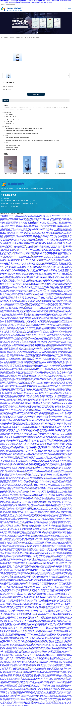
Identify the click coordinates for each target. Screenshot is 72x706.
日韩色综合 (45, 321)
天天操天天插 (58, 519)
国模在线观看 (9, 222)
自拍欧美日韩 (32, 538)
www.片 (22, 539)
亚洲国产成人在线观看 (64, 296)
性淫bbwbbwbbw (44, 249)
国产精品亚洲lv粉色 (32, 242)
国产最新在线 (40, 383)
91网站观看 (33, 320)
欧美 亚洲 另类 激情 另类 (39, 699)
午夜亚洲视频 (3, 351)
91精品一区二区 (39, 429)
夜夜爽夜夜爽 (39, 327)
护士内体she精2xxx (54, 420)
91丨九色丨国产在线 (52, 549)
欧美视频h (16, 341)
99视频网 (36, 650)
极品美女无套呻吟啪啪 (44, 432)
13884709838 (8, 195)
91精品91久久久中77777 (35, 634)
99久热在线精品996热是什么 (62, 475)
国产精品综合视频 (4, 451)
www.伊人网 (27, 320)
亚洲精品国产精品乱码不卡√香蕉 (25, 599)
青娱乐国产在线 (10, 233)
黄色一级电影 (9, 533)
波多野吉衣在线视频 (47, 361)
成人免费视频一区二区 (52, 242)
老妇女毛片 (57, 468)
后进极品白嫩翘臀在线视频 (26, 300)
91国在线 (59, 395)
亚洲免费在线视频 (42, 230)
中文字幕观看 (39, 491)
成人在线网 (11, 522)
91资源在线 (54, 543)
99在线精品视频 (22, 577)
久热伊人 (22, 328)
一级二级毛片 (68, 439)
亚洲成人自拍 (15, 658)
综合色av (22, 654)
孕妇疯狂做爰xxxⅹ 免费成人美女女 (27, 405)
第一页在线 (25, 536)
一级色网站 (60, 253)
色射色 (17, 219)
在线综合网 (50, 584)
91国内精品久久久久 (54, 287)
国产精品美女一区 (29, 358)
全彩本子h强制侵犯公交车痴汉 (7, 226)
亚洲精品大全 (45, 580)
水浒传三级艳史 (50, 290)
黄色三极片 (61, 306)
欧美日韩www (63, 287)
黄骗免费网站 (49, 611)
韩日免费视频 (63, 392)
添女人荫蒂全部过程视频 (16, 702)
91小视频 (69, 467)
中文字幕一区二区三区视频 (7, 269)
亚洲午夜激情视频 (42, 589)
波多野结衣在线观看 (6, 589)
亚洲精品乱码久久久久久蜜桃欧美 (39, 272)
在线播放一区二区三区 (30, 281)
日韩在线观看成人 (28, 531)
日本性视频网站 (9, 290)
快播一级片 (14, 239)
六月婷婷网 (48, 501)
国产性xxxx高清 (61, 688)
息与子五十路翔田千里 (42, 698)
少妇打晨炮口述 (37, 396)
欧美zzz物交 (18, 695)
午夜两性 (6, 473)
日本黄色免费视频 (56, 620)
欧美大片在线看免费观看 (19, 562)
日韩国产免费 (7, 556)
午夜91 (31, 233)
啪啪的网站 (32, 454)
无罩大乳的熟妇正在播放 (60, 313)
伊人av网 (57, 252)
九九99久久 (8, 692)
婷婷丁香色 (11, 491)
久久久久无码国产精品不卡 (20, 323)
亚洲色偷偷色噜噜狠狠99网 (27, 515)
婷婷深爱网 (17, 382)
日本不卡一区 (3, 307)
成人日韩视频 (37, 356)
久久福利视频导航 (43, 402)
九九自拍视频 (15, 246)
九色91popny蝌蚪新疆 (53, 344)
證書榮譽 (33, 188)
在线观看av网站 (29, 521)
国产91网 (43, 467)
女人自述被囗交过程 (46, 525)
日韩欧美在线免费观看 (20, 521)
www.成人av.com (62, 542)
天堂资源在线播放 (49, 628)
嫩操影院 (46, 688)
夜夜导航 (23, 439)
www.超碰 (28, 219)
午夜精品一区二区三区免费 (28, 550)
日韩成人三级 (28, 447)
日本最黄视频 (21, 543)
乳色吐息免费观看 (6, 484)
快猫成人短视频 (18, 491)
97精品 (3, 485)
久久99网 (24, 266)
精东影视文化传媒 (61, 655)
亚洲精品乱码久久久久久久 (33, 325)
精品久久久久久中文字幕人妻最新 (25, 545)
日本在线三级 (35, 508)
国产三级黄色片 (40, 542)
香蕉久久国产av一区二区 (16, 484)
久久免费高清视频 (67, 232)
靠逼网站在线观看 (22, 270)
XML (16, 206)
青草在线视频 (45, 498)
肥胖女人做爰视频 (51, 439)
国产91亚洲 (9, 352)
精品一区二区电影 (59, 407)
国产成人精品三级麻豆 (9, 341)
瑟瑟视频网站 (22, 618)
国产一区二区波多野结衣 (60, 419)
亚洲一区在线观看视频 (37, 371)
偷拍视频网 (14, 395)
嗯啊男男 (65, 238)
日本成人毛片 (25, 491)
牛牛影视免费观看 (8, 650)
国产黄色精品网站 (26, 691)
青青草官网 (25, 427)
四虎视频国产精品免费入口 (11, 461)
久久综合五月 (49, 597)
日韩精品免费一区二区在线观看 (33, 306)
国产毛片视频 (30, 582)
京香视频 (34, 446)
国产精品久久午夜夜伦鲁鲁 (33, 597)
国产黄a (23, 446)
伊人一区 (9, 259)
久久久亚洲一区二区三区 (26, 371)
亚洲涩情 (51, 338)
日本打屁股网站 (5, 393)
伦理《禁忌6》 (5, 597)
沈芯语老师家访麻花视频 (45, 340)
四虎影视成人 (59, 300)
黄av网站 (8, 440)
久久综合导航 (23, 685)
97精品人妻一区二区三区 (33, 502)
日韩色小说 (42, 419)
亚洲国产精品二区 (31, 685)
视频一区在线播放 (45, 390)
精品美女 (3, 694)
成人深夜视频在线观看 (34, 252)
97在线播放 (37, 441)
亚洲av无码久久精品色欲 (54, 341)
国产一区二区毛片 (59, 409)
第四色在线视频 (66, 565)
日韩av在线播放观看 (35, 579)
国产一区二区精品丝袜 (7, 392)
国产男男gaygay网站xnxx (28, 396)
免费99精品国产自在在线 (26, 256)
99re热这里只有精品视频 (35, 330)
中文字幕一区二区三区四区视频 (11, 253)
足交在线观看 (64, 320)
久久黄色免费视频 (4, 536)
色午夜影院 (25, 393)
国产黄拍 (23, 630)
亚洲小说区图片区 (13, 474)
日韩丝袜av (19, 420)
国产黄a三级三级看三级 (11, 330)
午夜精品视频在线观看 (38, 256)
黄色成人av (30, 273)
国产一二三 (35, 381)
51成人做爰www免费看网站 (29, 498)
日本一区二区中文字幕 (63, 344)
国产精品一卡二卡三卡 (26, 272)
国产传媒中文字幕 (39, 232)
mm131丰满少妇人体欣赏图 (19, 280)
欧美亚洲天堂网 (31, 416)
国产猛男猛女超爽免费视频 (57, 457)
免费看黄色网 (16, 528)
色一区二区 (68, 497)
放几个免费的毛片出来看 (26, 671)
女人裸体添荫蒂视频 (27, 468)
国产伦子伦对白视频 (44, 221)
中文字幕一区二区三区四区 (48, 223)
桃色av (42, 461)
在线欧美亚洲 (48, 682)
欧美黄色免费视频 (45, 541)
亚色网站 (36, 358)
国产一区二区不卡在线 (31, 253)
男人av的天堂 (48, 423)
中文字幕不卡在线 (24, 259)
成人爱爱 (69, 249)
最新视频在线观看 (9, 415)
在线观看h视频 (66, 375)
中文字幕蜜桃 (20, 267)
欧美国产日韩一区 (38, 437)
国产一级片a (56, 450)
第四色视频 (6, 332)
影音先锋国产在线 (21, 556)
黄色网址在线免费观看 (20, 553)
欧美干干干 (56, 604)
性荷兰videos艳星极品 (59, 538)
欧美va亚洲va (68, 580)
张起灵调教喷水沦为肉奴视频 (56, 232)
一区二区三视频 (61, 481)
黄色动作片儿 (48, 222)
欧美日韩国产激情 (28, 386)
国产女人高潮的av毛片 (43, 385)
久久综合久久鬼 (38, 351)
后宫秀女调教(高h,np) (67, 239)
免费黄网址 (60, 522)
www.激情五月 (6, 264)
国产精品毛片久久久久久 (15, 699)
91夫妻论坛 (15, 592)
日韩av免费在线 (29, 439)
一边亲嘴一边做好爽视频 (47, 563)
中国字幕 (34, 342)
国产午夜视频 (39, 606)
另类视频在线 (53, 609)
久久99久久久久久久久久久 (25, 260)
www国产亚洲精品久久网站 (52, 443)
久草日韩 (19, 296)
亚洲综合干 (18, 426)
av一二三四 (20, 427)
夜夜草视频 (30, 558)
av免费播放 (38, 535)
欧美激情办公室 (14, 594)
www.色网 (2, 257)
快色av (20, 617)
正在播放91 (23, 400)
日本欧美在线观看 (19, 243)
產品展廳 (18, 37)
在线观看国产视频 (19, 381)
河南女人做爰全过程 (62, 249)
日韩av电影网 (14, 559)
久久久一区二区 (55, 256)
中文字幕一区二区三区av (21, 635)
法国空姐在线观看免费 (65, 349)
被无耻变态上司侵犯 (64, 604)
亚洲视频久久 (13, 494)
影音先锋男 (4, 373)
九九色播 (63, 453)
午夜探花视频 (69, 250)
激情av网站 (56, 296)
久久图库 (7, 375)
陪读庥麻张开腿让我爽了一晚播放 (63, 514)
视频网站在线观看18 (31, 533)
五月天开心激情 (47, 240)
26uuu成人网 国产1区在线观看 (12, 485)
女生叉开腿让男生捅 (61, 277)
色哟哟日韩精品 (9, 272)
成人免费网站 (28, 624)
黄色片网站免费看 (24, 262)
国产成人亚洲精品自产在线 (20, 247)
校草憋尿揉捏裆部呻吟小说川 (26, 294)
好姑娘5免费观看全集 (22, 236)
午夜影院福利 (38, 668)
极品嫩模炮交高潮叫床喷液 (28, 345)
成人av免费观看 (20, 355)
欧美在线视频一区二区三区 (22, 225)
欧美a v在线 (15, 651)
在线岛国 (22, 344)
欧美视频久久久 (46, 495)
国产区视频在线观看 (33, 427)
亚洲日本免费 (62, 303)
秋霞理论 (6, 338)
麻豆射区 (5, 379)
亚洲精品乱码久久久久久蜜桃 (40, 470)
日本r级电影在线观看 (61, 389)
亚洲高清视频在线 (19, 389)
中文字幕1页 (66, 300)
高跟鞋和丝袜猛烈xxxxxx (37, 505)
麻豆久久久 (26, 480)
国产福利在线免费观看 (31, 553)
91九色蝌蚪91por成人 (65, 256)
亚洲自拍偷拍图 (30, 507)
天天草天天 (47, 552)
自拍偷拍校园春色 (19, 409)
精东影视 (31, 628)
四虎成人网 (10, 274)
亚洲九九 (56, 263)
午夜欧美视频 (56, 325)
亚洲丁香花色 (12, 672)
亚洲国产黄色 (34, 509)
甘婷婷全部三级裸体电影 (56, 372)
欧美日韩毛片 (29, 395)
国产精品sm (14, 321)
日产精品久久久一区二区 (38, 552)
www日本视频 (55, 340)
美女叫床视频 (12, 409)
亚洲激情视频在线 (16, 641)
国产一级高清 (28, 331)
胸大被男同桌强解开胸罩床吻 (48, 355)
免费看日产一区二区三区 (32, 392)
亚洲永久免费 (23, 548)
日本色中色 (44, 396)
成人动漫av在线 (57, 545)
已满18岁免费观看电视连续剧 (30, 388)
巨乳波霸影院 (41, 269)
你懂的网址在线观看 (48, 450)
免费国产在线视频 (8, 550)
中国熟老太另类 (47, 359)
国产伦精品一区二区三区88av (46, 325)
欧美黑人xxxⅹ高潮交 (61, 247)
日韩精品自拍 (69, 597)
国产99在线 (21, 257)
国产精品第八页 (16, 685)
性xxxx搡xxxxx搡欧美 (58, 471)
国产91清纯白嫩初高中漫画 (30, 332)
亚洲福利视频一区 (10, 703)
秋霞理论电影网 (19, 229)
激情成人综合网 (62, 298)
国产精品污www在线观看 (16, 417)
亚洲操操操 (19, 359)
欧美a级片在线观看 (23, 274)
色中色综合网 (47, 613)
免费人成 (16, 291)
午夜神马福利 (37, 524)
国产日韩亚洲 (27, 264)
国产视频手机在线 (61, 699)
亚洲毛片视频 (66, 243)
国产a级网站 (50, 324)
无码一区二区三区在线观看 (27, 699)
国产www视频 (24, 222)
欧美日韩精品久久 (43, 696)
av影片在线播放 (32, 239)
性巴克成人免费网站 (40, 630)
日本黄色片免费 (48, 434)
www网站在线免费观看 (16, 560)
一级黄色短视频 (53, 291)
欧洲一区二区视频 (46, 247)
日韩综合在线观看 (32, 238)
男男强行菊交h (43, 378)
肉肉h (32, 324)
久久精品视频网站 (41, 323)
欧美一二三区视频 (53, 456)
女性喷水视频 (3, 279)
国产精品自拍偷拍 (56, 403)
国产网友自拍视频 (21, 494)
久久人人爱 (67, 280)
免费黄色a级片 (63, 529)
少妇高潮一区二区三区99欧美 (65, 228)
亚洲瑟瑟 (37, 340)
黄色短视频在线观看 (42, 314)
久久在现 (37, 297)
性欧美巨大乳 (47, 386)
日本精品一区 (3, 521)
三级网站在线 (51, 393)
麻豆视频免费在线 (15, 259)
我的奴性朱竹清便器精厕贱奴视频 (15, 273)
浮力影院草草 (35, 483)
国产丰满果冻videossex (13, 403)
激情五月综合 (60, 327)
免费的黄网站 (62, 577)
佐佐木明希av (29, 592)
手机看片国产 (12, 375)
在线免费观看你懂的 (27, 352)
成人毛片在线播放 (18, 298)
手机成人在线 (10, 592)
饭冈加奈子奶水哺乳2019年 (18, 601)
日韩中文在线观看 (67, 245)
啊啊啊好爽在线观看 (33, 432)
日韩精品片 (21, 458)
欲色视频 (47, 609)
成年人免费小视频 (46, 280)
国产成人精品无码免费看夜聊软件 (16, 495)
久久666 (45, 344)
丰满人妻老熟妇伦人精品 (13, 631)
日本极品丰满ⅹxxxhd (63, 340)
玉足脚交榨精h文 (63, 399)
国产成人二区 (48, 392)
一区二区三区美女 (26, 675)
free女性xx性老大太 (57, 532)
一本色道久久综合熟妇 (22, 399)
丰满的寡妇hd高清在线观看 (39, 287)
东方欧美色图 (52, 512)
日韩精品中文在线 (22, 500)
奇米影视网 (45, 371)
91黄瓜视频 (2, 440)
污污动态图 (2, 430)
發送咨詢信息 (36, 94)
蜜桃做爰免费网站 (66, 358)
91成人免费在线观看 (37, 594)
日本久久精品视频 (6, 471)
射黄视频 (40, 247)
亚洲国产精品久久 (49, 293)
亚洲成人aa (44, 245)
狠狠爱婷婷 (12, 314)
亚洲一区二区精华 (54, 390)
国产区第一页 (46, 342)
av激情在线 (19, 461)
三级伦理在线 (49, 509)
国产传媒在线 (48, 566)
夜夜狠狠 (27, 638)
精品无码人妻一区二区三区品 (52, 399)
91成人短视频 (43, 252)
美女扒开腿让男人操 (65, 290)
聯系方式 (41, 188)
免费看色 (10, 674)
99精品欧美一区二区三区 (16, 443)
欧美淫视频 (22, 441)
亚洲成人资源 (6, 413)
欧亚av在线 (22, 634)
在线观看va (23, 582)
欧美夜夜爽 (39, 219)
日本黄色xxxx (25, 560)
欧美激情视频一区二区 (60, 218)
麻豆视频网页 (26, 524)
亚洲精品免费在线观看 (64, 362)
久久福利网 (41, 297)
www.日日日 (16, 274)
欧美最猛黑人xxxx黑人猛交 (53, 273)
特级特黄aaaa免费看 (47, 281)
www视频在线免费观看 (56, 368)
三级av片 (63, 405)
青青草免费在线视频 (9, 498)
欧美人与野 (15, 570)
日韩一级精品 (51, 218)
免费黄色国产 (27, 243)
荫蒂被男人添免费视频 (47, 631)
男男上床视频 (39, 270)
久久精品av (43, 318)
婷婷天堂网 (34, 280)
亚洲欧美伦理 (31, 262)
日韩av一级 (42, 474)
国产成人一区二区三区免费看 (7, 323)
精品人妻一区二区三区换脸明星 (13, 477)
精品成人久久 (27, 627)
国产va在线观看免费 (42, 290)
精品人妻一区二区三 (60, 304)
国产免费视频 (18, 266)
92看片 (25, 596)
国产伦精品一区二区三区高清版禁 (20, 297)
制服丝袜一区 (13, 471)
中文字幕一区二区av (30, 618)
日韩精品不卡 (29, 390)
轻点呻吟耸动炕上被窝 (16, 348)
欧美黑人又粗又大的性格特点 (22, 657)
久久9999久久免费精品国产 (56, 410)
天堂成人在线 (20, 623)
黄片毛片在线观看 (17, 365)
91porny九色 (40, 616)
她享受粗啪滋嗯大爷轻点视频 (30, 314)
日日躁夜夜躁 (63, 235)
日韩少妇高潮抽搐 (51, 301)
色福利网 (42, 315)
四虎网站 (34, 341)
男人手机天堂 (22, 379)
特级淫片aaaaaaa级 (41, 311)
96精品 (10, 512)
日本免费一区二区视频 (59, 628)
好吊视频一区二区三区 (12, 293)
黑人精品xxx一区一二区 (16, 317)
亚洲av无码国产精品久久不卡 (10, 347)
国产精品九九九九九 (19, 315)
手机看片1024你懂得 (11, 481)
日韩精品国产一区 (56, 222)
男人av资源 (65, 338)
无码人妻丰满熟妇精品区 (10, 385)
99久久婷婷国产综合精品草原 (39, 545)
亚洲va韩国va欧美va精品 (11, 399)
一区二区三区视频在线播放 (45, 440)
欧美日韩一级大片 (14, 242)
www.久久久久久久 (65, 563)
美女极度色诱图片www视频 (13, 328)
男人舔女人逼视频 (8, 613)
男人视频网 (11, 364)
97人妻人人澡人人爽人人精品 (11, 283)
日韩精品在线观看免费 (9, 517)
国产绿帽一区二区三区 (54, 524)
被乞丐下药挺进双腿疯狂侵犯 (47, 535)
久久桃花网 (10, 280)
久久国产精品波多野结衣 (49, 260)
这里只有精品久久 (43, 603)
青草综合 (14, 623)
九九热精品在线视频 (34, 315)
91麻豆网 (19, 675)
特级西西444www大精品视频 (20, 240)
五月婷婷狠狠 (32, 246)
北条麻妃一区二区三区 (43, 358)
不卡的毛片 (14, 500)
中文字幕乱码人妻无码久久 (41, 559)
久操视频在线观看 (16, 222)
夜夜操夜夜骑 (24, 426)
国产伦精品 (46, 232)
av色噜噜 (39, 280)
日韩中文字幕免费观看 (8, 546)
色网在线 (31, 667)
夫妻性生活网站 (34, 269)
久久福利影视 (6, 247)
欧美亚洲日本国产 (47, 348)
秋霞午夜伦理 (48, 375)
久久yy (4, 552)
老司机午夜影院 (8, 257)
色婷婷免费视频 (9, 467)
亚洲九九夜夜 (49, 678)
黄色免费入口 (46, 539)
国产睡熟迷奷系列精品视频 (62, 272)
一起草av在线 (10, 422)
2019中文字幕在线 (28, 308)
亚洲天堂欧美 (56, 611)
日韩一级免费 (57, 610)
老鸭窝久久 (22, 335)
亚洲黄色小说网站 (8, 685)
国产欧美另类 (28, 626)
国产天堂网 (57, 267)
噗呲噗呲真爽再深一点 (23, 246)
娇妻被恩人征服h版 (52, 236)
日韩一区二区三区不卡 (51, 517)
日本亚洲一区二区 (53, 249)
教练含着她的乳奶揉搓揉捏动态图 (21, 290)
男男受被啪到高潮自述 (13, 406)
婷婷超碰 (38, 587)
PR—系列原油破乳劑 (60, 173)
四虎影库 (12, 638)
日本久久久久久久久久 (51, 480)
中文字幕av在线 (17, 446)
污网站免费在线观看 (61, 447)
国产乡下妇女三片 (41, 678)
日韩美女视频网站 (31, 596)
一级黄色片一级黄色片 (11, 356)
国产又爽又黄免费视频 (33, 222)
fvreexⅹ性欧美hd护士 (48, 604)
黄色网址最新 (20, 223)
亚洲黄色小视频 (3, 514)
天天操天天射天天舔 (63, 323)
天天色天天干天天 (51, 252)
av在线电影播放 (31, 376)
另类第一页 (48, 304)
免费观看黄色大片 (59, 262)
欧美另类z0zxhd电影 (60, 250)
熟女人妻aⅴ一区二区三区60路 (50, 429)
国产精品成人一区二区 (30, 633)
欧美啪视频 (13, 267)
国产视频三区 (25, 359)
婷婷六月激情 (29, 552)
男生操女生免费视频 (57, 274)
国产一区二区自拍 (49, 337)
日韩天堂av (28, 400)
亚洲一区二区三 (34, 307)
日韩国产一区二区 (59, 347)
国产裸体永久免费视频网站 (40, 298)
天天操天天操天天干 (26, 342)
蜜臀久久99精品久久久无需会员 (57, 485)
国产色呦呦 (67, 345)
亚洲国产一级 (59, 245)
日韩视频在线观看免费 (5, 229)
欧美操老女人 (23, 325)
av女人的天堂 (69, 535)
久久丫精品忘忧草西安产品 (50, 239)
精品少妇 (42, 528)
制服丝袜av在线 (23, 303)
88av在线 (53, 300)
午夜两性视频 (50, 296)
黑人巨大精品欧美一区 (52, 366)
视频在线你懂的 (49, 463)
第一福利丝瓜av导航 (47, 364)
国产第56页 (34, 260)
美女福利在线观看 (23, 242)
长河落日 (4, 446)
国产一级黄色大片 (17, 415)
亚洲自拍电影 (25, 569)
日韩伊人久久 (46, 451)
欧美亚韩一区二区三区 (35, 665)
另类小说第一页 (8, 492)
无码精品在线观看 (68, 492)
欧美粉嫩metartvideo (54, 332)
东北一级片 (51, 538)
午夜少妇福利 (38, 526)
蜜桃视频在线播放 (63, 458)
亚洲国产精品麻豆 (43, 572)
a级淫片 (53, 335)
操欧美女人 (28, 293)
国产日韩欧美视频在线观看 (8, 315)
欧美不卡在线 (22, 219)
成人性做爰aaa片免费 (26, 310)
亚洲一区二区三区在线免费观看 (31, 601)
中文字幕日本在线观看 (23, 239)
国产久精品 (53, 280)
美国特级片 (61, 240)
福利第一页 (60, 236)
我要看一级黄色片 (64, 626)
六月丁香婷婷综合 (54, 228)
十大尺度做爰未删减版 (12, 541)
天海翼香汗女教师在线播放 (54, 398)
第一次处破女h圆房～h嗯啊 (56, 552)
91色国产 (26, 478)
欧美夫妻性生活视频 (22, 565)
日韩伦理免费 (10, 351)
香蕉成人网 (26, 573)
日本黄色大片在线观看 (60, 297)
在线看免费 (32, 340)
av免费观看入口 (21, 293)
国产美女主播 (11, 291)
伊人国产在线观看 (9, 679)
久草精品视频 (67, 451)
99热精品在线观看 (22, 514)
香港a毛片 (25, 617)
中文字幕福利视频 (4, 381)
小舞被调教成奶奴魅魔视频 (49, 262)
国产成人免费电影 (10, 337)
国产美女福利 (53, 433)
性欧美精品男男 (63, 576)
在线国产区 (44, 584)
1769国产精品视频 (41, 337)
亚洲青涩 (56, 337)
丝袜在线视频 (20, 330)
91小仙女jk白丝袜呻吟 (38, 607)
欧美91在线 (22, 277)
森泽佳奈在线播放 (12, 361)
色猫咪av (66, 347)
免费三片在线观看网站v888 (66, 321)
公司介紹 (11, 188)
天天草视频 (33, 228)
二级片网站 (42, 264)
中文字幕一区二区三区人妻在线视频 (62, 689)
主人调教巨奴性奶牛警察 (30, 328)
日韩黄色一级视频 (57, 631)
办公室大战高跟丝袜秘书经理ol (50, 327)
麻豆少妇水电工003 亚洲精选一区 (48, 373)
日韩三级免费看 (58, 308)
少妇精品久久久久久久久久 (61, 223)
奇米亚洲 (59, 378)
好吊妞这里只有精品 (42, 436)
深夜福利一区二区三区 (59, 314)
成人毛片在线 (23, 375)
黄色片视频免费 (43, 235)
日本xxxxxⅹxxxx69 (15, 262)
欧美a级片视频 (31, 429)
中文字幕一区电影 (37, 373)
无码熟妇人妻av (34, 648)
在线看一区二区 (54, 546)
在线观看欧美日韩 (67, 260)
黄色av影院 (27, 464)
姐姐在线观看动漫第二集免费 (47, 519)
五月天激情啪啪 (50, 243)
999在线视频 (14, 519)
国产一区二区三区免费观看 (12, 432)
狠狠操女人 (9, 641)
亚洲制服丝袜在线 (39, 450)
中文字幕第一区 (47, 315)
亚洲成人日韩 (30, 473)
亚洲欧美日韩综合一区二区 (59, 665)
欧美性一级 (51, 257)
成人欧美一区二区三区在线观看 (13, 303)
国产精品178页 (21, 354)
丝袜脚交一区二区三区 (60, 535)
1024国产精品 (42, 222)
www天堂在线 (8, 454)
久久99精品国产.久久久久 (31, 335)
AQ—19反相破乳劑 (34, 37)
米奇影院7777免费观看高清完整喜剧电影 (56, 478)
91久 (56, 502)
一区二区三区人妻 (32, 274)
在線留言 (48, 188)
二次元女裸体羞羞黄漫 (53, 483)
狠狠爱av (36, 494)
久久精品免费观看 (15, 344)
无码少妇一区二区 (51, 502)
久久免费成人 (22, 701)
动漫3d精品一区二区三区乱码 (36, 623)
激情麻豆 (44, 570)
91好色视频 (20, 318)
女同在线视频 (62, 450)
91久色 (20, 218)
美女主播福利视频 (36, 390)
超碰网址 (7, 512)
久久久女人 (30, 437)
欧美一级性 (66, 335)
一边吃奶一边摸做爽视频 (14, 300)
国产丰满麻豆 (45, 341)
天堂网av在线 (20, 307)
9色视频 (11, 413)
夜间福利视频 (9, 593)
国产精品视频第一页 (15, 277)
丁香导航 (22, 382)
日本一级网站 (32, 491)
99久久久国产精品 (50, 419)
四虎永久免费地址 (31, 566)
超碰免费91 (62, 332)
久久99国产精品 (64, 610)
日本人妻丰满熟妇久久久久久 (17, 436)
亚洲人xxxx (40, 604)
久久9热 (35, 290)
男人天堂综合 (11, 655)
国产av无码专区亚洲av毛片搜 (32, 696)
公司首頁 (3, 188)
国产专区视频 (55, 597)
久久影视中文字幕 (30, 349)
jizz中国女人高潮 (19, 314)
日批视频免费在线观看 (30, 606)
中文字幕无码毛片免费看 (48, 427)
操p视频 (4, 371)
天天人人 (40, 570)
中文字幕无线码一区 (5, 366)
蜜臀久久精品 (66, 253)
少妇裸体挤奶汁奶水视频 (16, 368)
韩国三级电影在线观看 (25, 644)
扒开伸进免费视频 (6, 575)
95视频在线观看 (34, 627)
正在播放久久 (65, 373)
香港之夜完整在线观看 (38, 344)
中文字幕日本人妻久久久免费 (60, 230)
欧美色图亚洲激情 (64, 310)
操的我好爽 (21, 594)
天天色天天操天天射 (43, 536)
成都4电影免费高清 (60, 593)
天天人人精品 (7, 532)
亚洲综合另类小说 (45, 634)
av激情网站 (13, 228)
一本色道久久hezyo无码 (28, 417)
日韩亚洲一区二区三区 (19, 447)
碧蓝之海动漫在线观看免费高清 (24, 460)
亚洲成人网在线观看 (23, 406)
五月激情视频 (65, 395)
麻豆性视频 (50, 696)
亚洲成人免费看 (46, 291)
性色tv (33, 532)
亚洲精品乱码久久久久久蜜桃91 (41, 417)
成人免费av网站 (32, 225)
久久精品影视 (26, 340)
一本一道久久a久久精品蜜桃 (11, 270)
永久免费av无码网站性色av (57, 423)
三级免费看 (17, 325)
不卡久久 (15, 504)
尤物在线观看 (48, 368)
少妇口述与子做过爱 (66, 519)
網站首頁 (12, 37)
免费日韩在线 (13, 245)
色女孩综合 (27, 313)
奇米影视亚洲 (49, 474)
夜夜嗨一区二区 (64, 536)
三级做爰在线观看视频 (27, 672)
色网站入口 (48, 555)
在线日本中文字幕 (19, 255)
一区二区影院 (23, 473)
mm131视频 (35, 555)
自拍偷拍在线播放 (35, 313)
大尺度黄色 (12, 243)
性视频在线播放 (12, 338)
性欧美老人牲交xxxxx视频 (39, 463)
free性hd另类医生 (38, 507)
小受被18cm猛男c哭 (6, 344)
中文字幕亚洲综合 (4, 634)
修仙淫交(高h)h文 (58, 293)
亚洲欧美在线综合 (43, 424)
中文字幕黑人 (43, 675)
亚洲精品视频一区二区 (53, 306)
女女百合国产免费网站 (50, 467)
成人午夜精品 (21, 403)
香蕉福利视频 (69, 450)
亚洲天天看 (66, 473)
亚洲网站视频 (17, 584)
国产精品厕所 (17, 230)
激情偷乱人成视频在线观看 (37, 338)
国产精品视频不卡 (23, 453)
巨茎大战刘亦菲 (8, 457)
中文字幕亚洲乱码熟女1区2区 (37, 296)
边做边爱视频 (14, 478)
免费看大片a (51, 417)
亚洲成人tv (53, 624)
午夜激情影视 (13, 281)
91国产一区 (34, 624)
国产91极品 (51, 308)
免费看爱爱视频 (15, 383)
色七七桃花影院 (16, 294)
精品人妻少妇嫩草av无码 (51, 617)
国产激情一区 (22, 485)
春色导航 (53, 386)
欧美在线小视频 (65, 281)
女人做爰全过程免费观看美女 (18, 645)
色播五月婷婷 (12, 468)
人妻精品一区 (7, 386)
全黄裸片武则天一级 (7, 569)
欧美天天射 (6, 362)
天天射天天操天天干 (52, 253)
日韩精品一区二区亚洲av (48, 437)
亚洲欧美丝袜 (3, 543)
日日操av (5, 541)
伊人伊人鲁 (26, 315)
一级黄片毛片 (19, 228)
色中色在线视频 (3, 218)
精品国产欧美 (46, 389)
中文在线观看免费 (46, 560)
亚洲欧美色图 (15, 454)
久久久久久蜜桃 (13, 289)
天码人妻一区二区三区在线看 (16, 366)
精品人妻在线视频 (64, 474)
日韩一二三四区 (19, 468)
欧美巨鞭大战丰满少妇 (59, 393)
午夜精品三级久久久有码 (8, 325)
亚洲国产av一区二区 (49, 255)
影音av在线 (54, 466)
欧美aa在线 (58, 446)
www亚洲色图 (27, 307)
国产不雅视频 (43, 502)
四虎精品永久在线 (48, 599)
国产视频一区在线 (9, 250)
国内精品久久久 (17, 522)
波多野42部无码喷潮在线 (13, 379)
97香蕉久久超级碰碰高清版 (59, 497)
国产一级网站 (42, 480)
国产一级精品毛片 (30, 249)
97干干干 (28, 634)
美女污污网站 (50, 692)
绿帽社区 (61, 354)
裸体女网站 (34, 695)
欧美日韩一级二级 (4, 320)
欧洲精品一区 (28, 451)
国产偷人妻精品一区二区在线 (61, 417)
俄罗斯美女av (51, 235)
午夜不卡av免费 (33, 570)
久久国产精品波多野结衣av (60, 647)
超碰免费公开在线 (51, 238)
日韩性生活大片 (36, 300)
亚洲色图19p (66, 236)
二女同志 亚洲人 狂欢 (50, 297)
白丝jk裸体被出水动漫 (61, 279)
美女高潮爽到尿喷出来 (55, 310)
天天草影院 (34, 460)
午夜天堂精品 (52, 446)
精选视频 (35, 383)
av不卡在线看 (56, 342)
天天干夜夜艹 (49, 264)
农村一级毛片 (56, 286)
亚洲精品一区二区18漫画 (36, 283)
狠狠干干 (59, 221)
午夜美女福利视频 (48, 543)
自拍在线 (37, 618)
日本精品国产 (11, 238)
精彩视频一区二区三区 (57, 315)
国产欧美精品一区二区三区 (15, 342)
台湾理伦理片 (63, 342)
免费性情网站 (5, 286)
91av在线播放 (31, 297)
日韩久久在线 (39, 225)
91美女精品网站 (52, 221)
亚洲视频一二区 (45, 351)
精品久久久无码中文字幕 (14, 473)
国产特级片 (59, 373)
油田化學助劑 (24, 37)
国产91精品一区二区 (14, 555)
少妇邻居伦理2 (27, 579)
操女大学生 (38, 355)
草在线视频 (42, 577)
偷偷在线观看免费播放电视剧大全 (7, 429)
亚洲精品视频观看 (11, 378)
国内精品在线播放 (59, 318)
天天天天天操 (44, 267)
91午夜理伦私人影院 (26, 466)
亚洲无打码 (25, 304)
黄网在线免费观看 (35, 284)
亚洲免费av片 (48, 323)
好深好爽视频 (40, 372)
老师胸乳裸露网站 (36, 567)
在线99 (23, 606)
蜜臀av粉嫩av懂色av (35, 675)
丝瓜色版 (41, 427)
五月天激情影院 (41, 484)
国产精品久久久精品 (51, 378)
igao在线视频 (48, 289)
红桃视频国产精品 (37, 631)
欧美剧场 (25, 437)
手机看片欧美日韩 (28, 366)
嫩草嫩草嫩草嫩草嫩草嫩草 (22, 647)
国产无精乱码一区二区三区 (63, 480)
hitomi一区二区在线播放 (38, 386)
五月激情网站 (7, 524)
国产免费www (11, 219)
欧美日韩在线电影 (67, 379)
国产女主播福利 (60, 511)
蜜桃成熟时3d (30, 584)
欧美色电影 (57, 235)
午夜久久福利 (47, 382)
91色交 (30, 287)
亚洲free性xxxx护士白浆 (47, 532)
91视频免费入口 (32, 458)
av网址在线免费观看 (62, 283)
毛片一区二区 (15, 405)
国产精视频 (30, 236)
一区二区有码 (17, 250)
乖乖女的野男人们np (35, 243)
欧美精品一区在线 (47, 219)
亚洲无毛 (16, 437)
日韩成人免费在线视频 (50, 269)
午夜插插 (68, 432)
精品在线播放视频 (42, 488)
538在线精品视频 (42, 703)
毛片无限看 (53, 508)
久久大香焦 (36, 221)
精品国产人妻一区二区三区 (10, 497)
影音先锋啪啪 (40, 274)
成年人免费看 (6, 355)
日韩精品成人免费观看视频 (24, 648)
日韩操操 (42, 550)
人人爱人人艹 (3, 233)
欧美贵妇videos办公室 (28, 461)
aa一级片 (58, 269)
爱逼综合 (25, 416)
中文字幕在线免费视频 (55, 365)
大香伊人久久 (34, 413)
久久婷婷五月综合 (11, 470)
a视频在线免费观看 (21, 395)
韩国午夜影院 (8, 427)
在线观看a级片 (10, 279)
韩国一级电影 (6, 699)
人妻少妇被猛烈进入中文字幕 (64, 525)
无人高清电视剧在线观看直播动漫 (61, 259)
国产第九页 (34, 640)
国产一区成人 (10, 365)
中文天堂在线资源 (65, 487)
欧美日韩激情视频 (62, 263)
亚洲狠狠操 (48, 352)
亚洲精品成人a (25, 538)
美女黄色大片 (38, 250)
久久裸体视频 (50, 314)
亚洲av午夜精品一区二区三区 (17, 311)
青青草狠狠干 (55, 264)
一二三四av (29, 415)
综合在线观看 (3, 259)
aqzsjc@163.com (34, 200)
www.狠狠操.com (41, 501)
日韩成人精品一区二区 (44, 565)
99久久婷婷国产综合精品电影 (24, 289)
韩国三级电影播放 (63, 648)
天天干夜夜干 (25, 471)
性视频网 (54, 219)
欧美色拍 (33, 400)
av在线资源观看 (53, 522)
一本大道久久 (60, 356)
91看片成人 (14, 427)
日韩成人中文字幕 (28, 318)
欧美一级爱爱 (28, 355)
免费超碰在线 (58, 449)
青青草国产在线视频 (56, 320)
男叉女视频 (24, 218)
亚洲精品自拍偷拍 (33, 385)
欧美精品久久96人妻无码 (20, 652)
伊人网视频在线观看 (13, 590)
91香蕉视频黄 (12, 334)
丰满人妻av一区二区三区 (41, 400)
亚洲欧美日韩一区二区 (55, 349)
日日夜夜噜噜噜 (10, 221)
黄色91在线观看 (12, 286)
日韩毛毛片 (63, 222)
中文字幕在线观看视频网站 (8, 306)
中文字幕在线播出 (31, 514)
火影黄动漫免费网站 (39, 349)
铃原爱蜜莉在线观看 (53, 674)
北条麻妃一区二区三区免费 (22, 334)
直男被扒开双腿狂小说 (41, 458)
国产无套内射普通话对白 (28, 226)
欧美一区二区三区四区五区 (36, 291)
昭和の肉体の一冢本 (22, 559)
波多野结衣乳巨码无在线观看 (7, 463)
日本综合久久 (39, 281)
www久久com (68, 306)
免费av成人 (64, 437)
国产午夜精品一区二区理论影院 (20, 422)
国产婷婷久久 (41, 672)
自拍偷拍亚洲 (56, 362)
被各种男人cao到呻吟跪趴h (59, 470)
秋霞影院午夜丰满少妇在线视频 (40, 529)
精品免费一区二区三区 (47, 330)
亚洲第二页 (24, 376)
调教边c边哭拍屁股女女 (44, 415)
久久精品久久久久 (8, 658)
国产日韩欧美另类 (50, 569)
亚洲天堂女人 (53, 415)
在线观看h (33, 355)
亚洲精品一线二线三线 (24, 291)
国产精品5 (66, 511)
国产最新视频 (17, 400)
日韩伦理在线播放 (21, 245)
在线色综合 (36, 303)
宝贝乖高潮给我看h (18, 525)
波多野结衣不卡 (19, 332)
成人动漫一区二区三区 (23, 263)
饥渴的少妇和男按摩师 (37, 389)
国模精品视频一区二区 (15, 440)
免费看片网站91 (5, 507)
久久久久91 (11, 284)
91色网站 (40, 223)
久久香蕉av (24, 327)
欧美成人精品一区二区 (39, 613)
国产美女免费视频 (33, 583)
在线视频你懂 (7, 242)
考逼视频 (44, 594)
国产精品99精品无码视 (57, 616)
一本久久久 (56, 692)
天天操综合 (39, 664)
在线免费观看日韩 (24, 546)
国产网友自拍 (27, 233)
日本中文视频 (15, 650)
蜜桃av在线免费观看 (26, 317)
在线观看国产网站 (67, 352)
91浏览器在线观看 (56, 364)
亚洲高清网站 (5, 590)
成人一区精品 (36, 235)
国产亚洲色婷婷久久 (6, 509)
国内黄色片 (59, 517)
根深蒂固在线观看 (35, 424)
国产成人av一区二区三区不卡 (45, 362)
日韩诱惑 (8, 245)
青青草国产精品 (12, 597)
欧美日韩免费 (50, 545)
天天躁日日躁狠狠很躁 (5, 277)
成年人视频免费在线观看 (46, 403)
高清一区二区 (12, 667)
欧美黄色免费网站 (15, 654)
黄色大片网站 (40, 504)
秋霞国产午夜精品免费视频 (11, 637)
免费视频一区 (4, 579)
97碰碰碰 (47, 287)
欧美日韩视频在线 (28, 529)
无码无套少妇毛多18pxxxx (55, 550)
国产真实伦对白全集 (45, 441)
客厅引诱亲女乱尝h (14, 308)
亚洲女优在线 (59, 219)
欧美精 (49, 559)
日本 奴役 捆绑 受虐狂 (42, 366)
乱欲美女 (2, 637)
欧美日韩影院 (51, 385)
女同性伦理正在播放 (17, 660)
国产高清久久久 (10, 566)
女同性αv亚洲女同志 (65, 388)
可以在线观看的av (4, 468)
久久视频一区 (50, 614)
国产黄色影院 (45, 236)
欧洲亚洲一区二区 (50, 388)
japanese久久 (25, 702)
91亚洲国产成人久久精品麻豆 (48, 449)
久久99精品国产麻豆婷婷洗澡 (34, 563)
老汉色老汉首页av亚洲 (14, 335)
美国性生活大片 (53, 229)
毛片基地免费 (51, 407)
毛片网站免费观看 (43, 494)
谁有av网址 (7, 225)
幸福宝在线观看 (66, 229)
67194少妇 (2, 609)
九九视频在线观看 (26, 368)
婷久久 (6, 406)
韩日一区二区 (42, 601)
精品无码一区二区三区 (48, 259)
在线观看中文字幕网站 (21, 402)
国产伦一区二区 (38, 262)
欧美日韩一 (48, 320)
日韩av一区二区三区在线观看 (9, 686)
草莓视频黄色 (6, 412)
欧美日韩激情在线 (28, 381)
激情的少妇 (25, 385)
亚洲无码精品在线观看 (19, 600)
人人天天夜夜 (37, 277)
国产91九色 (64, 449)
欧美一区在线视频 (53, 507)
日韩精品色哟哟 (53, 317)
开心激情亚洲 (10, 526)
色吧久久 (9, 371)
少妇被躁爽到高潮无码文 (22, 497)
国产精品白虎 (42, 303)
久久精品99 (13, 296)
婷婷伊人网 (59, 239)
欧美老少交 (29, 383)
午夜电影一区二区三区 (60, 406)
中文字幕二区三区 (40, 556)
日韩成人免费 (35, 255)
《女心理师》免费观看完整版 (40, 439)
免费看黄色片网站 (51, 272)
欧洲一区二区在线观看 (53, 402)
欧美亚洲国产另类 (20, 620)
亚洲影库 (17, 580)
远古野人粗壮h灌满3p (62, 491)
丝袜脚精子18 (52, 279)
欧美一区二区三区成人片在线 (52, 645)
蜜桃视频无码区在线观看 (42, 347)
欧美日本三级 (45, 638)
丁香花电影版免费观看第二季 (21, 238)
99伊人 (28, 419)
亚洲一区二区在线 (32, 347)
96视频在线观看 (26, 284)
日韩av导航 (20, 478)
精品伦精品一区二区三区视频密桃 (9, 318)
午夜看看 (21, 308)
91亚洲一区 (16, 618)
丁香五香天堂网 (28, 373)
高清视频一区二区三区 (19, 413)
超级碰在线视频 (55, 570)
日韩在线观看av (65, 572)
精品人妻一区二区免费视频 (47, 665)
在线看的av (31, 259)
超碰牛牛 (66, 351)
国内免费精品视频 (37, 273)
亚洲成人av (66, 621)
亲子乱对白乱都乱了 (31, 270)
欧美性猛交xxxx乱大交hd (24, 369)
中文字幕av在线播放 (5, 494)
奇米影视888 (30, 279)
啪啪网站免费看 (28, 481)
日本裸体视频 (31, 351)
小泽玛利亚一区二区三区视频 (58, 359)
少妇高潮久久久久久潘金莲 (6, 423)
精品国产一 (67, 558)
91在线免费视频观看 (54, 432)
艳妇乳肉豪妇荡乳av (19, 517)
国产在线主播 (21, 320)
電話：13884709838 (6, 200)
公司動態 (18, 188)
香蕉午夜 (46, 338)
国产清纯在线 (43, 243)
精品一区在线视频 (29, 344)
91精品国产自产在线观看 (14, 372)
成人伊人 (31, 684)
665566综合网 (37, 558)
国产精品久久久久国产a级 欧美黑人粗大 (29, 477)
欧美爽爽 (58, 541)
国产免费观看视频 (50, 430)
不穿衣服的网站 (21, 692)
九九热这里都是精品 (13, 263)
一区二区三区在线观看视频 (66, 461)
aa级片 (44, 242)
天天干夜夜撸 (45, 279)
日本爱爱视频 (12, 332)
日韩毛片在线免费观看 (59, 311)
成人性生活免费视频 (63, 264)
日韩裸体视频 (38, 655)
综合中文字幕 (63, 668)
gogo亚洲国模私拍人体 (57, 330)
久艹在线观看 (45, 583)
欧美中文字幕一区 (44, 233)
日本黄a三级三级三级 (8, 249)
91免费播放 (42, 618)
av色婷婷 (40, 413)
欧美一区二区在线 (65, 579)
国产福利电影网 (11, 502)
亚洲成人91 (7, 308)
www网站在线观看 (38, 259)
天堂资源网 (20, 430)
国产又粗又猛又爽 (60, 335)
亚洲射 (67, 679)
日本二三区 (60, 502)
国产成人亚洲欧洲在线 (10, 398)
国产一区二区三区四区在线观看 (63, 607)
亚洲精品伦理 (14, 223)
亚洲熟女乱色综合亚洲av (56, 644)
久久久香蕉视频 (22, 383)
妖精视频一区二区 (4, 252)
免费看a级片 (39, 498)
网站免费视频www (17, 345)
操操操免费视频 (61, 543)
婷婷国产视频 (22, 306)
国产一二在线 (60, 640)
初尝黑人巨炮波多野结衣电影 (19, 533)
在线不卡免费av (60, 328)
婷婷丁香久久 (29, 580)
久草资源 (16, 617)
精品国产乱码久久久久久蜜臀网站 (58, 412)
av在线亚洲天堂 (23, 351)
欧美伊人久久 (25, 660)
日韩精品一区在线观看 (55, 658)
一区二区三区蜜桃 (35, 577)
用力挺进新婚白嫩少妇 (34, 304)
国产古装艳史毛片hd (37, 684)
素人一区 (68, 419)
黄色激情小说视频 (18, 252)
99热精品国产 (27, 223)
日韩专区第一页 (10, 439)
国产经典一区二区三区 (36, 586)
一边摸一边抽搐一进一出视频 (46, 521)
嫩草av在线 (51, 454)
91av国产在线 (19, 536)
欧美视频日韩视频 (67, 219)
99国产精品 (52, 495)
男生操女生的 (16, 669)
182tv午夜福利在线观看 (5, 389)
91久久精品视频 (27, 389)
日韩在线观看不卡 (63, 528)
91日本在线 (14, 457)
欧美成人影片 (28, 403)
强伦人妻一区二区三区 (43, 331)
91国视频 (64, 507)
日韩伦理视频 (12, 266)
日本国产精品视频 (12, 691)
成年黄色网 (7, 684)
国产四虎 (34, 548)
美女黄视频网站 (13, 396)
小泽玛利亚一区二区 (9, 298)
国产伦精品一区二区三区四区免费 (51, 383)
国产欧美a (29, 341)
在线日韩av (5, 522)
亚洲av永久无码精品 (35, 419)
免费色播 (14, 456)
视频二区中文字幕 (51, 318)
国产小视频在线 (56, 381)
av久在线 (39, 640)
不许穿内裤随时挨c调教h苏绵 (41, 633)
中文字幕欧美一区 (56, 392)
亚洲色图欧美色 (33, 589)
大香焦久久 (60, 291)
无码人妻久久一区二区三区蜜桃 (28, 250)
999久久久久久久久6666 (62, 433)
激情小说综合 (24, 279)
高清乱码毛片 (12, 381)
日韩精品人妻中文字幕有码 (46, 490)
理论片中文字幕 (58, 243)
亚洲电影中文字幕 (67, 276)
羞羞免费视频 (7, 236)
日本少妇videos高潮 (11, 424)
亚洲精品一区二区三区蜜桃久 (56, 246)
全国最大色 (57, 427)
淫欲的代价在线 (4, 599)
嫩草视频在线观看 (19, 604)
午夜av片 (50, 586)
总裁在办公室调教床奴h (11, 552)
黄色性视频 (26, 662)
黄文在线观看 (66, 552)
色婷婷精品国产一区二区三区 (61, 573)
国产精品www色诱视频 (25, 509)
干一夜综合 (65, 293)
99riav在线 (50, 580)
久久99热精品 (3, 701)
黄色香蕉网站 (21, 373)
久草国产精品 (64, 364)
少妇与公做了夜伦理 (28, 487)
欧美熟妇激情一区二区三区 (44, 590)
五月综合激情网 (43, 218)
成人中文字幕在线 (51, 579)
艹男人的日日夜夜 (21, 281)
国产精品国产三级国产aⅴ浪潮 (17, 464)
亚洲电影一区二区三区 (44, 229)
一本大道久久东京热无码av (54, 671)
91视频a (2, 362)
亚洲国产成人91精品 (51, 266)
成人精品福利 (17, 279)
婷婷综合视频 (57, 257)
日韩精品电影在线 (66, 274)
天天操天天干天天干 (58, 338)
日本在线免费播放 (29, 463)
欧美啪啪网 (49, 572)
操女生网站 (46, 228)
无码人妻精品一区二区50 (5, 246)
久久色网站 (31, 359)
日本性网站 (10, 528)
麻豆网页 (67, 485)
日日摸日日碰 (33, 337)
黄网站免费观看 (34, 369)
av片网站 (55, 284)
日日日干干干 (13, 355)
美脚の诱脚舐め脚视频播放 (41, 301)
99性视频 (64, 372)
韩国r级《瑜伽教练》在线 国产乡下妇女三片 (37, 407)
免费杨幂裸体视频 (44, 308)
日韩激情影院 (36, 395)
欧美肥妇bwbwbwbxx (43, 573)
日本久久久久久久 (31, 327)
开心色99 (37, 550)
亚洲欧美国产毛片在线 (13, 324)
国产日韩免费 (49, 376)
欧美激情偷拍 (62, 432)
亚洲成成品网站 (58, 260)
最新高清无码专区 (60, 345)
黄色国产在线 (46, 332)
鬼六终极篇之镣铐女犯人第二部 (12, 260)
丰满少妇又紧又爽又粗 (38, 599)
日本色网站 (39, 253)
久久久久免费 (18, 628)
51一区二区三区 (25, 665)
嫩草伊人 (25, 273)
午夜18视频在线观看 (59, 641)
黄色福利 (16, 306)
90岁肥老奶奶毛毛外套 (23, 457)
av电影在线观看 (51, 575)
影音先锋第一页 (39, 228)
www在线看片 (63, 638)
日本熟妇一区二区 (7, 301)
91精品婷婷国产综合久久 (8, 340)
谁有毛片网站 (45, 576)
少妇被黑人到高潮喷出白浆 (17, 573)
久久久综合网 (25, 679)
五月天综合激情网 (10, 382)
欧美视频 (46, 531)
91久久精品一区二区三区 (51, 699)
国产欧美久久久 (38, 226)
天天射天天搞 (13, 236)
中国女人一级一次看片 (66, 512)
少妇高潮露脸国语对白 (28, 221)
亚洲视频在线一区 (19, 596)
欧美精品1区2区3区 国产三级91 (44, 276)
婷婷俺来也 (8, 643)
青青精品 (10, 297)
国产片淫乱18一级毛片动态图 (38, 293)
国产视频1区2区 (11, 695)
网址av (51, 342)
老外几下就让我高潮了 (23, 432)
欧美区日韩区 (16, 546)
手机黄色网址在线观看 (32, 247)
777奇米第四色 (58, 385)
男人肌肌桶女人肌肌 (47, 354)
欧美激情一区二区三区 (21, 678)
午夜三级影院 (8, 664)
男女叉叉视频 (36, 701)
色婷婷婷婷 (8, 648)
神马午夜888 (15, 423)
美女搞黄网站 (38, 532)
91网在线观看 (60, 225)
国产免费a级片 (21, 587)
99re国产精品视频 (37, 643)
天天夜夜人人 (3, 328)
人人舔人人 (44, 409)
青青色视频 (34, 444)
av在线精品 (39, 242)
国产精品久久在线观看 (18, 483)
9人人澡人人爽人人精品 (20, 507)
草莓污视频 (12, 652)
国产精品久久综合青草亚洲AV (56, 351)
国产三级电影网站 (16, 301)
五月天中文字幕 (23, 341)
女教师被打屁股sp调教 (36, 310)
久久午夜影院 (6, 419)
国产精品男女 (66, 566)
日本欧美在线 (58, 388)
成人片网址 (34, 542)
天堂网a (54, 434)
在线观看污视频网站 (56, 307)
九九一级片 (18, 502)
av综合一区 (14, 550)
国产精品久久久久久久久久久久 (27, 668)
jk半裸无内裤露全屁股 (36, 409)
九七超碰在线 (42, 475)
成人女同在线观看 (18, 226)
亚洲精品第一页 (11, 255)
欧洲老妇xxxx (47, 365)
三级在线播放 (42, 255)
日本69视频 (23, 584)
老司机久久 (36, 562)
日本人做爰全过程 (37, 236)
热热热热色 (44, 668)
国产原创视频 (37, 233)
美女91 (55, 324)
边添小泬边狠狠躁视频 (19, 269)
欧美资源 (16, 337)
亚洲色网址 (36, 515)
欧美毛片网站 (60, 317)
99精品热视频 (67, 466)
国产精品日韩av (52, 270)
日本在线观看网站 (14, 577)
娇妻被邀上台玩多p (18, 233)
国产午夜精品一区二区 (51, 477)
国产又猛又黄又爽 (18, 284)
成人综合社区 (30, 651)
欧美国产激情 (39, 495)
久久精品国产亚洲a (38, 321)
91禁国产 (35, 366)
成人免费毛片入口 (67, 361)
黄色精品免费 (51, 267)
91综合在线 (65, 246)
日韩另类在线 (62, 273)
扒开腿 (41, 647)
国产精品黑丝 (10, 400)
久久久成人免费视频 (13, 320)
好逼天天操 (7, 311)
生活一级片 (10, 447)
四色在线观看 (21, 474)
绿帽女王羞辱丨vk (30, 494)
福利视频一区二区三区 (54, 334)
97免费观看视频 (65, 307)
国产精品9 (42, 284)
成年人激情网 (54, 525)
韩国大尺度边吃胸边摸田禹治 (29, 614)
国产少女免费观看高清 (38, 531)
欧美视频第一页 (43, 669)
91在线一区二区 (60, 429)
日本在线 (20, 651)
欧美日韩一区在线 (55, 686)
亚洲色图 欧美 (60, 266)
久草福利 (39, 583)
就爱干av (11, 252)
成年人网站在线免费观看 (27, 607)
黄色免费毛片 (17, 390)
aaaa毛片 (22, 264)
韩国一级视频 (26, 252)
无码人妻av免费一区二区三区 (40, 393)
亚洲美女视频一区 (62, 494)
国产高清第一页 (51, 396)
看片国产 (2, 498)
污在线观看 (17, 235)
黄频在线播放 (34, 245)
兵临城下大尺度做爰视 (26, 508)
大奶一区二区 (22, 492)
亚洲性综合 (42, 320)
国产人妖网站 (57, 371)
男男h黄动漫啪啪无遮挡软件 (26, 235)
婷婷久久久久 (49, 627)
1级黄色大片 (17, 689)
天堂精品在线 (42, 307)
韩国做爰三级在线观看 (62, 415)
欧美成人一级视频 (38, 324)
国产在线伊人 (7, 529)
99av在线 (16, 511)
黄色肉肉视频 (47, 685)
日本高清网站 (55, 283)
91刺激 (29, 338)
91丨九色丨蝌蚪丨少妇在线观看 (49, 226)
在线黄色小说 (5, 335)
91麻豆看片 (51, 233)
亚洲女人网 (68, 277)
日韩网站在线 (64, 257)
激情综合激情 (43, 579)
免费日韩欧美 (52, 498)
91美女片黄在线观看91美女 (57, 348)
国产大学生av (35, 331)
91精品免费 (30, 218)
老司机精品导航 (19, 386)
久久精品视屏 (58, 255)
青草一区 (45, 324)
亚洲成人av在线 (45, 317)
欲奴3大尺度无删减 (7, 239)
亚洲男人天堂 (60, 226)
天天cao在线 (26, 229)
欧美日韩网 (13, 433)
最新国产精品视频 (11, 232)
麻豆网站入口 (9, 607)
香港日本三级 (28, 382)
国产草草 (44, 273)
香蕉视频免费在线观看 (27, 443)
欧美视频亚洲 (53, 225)
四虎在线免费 (38, 525)
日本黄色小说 (60, 324)
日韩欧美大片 (25, 628)
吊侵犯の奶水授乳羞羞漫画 (31, 257)
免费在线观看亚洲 (12, 579)
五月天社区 (21, 638)
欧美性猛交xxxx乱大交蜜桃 (54, 405)
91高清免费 (54, 375)
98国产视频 (13, 225)
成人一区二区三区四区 (24, 337)
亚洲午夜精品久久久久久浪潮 (26, 555)
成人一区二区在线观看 (51, 596)
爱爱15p (59, 507)
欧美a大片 (62, 460)
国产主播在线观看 (42, 509)
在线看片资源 (58, 422)
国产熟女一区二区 (49, 284)
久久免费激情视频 (60, 609)
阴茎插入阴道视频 (60, 280)
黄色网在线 (2, 654)
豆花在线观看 (24, 230)
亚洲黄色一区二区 (52, 277)
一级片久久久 (22, 592)
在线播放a (2, 250)
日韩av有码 (45, 253)
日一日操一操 (36, 490)
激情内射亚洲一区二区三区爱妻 (39, 492)
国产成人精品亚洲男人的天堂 (55, 331)
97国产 (39, 317)
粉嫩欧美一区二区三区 (30, 587)
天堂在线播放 (59, 498)
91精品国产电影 (61, 637)
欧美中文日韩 (31, 635)
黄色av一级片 (67, 674)
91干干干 (20, 396)
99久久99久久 (66, 315)
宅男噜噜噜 (53, 247)
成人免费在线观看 (31, 240)
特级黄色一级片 (54, 240)
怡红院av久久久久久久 (33, 230)
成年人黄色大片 (56, 474)
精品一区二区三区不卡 (39, 423)
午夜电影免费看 (46, 481)
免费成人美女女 (58, 233)
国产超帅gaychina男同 (67, 498)
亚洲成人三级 (63, 521)
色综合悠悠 (58, 512)
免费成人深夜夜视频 (33, 229)
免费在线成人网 (65, 221)
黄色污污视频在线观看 (22, 362)
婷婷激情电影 (34, 223)
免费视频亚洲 (48, 577)
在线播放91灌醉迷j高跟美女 (37, 641)
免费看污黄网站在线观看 (33, 362)
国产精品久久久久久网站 (66, 365)
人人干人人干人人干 (9, 410)
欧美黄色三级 (16, 512)
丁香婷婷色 (39, 238)
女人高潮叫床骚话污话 (40, 645)
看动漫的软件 (3, 221)
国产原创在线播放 (47, 283)
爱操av (53, 304)
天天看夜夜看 (37, 249)
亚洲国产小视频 (37, 519)
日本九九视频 (16, 351)
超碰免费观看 (34, 219)
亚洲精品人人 (60, 456)
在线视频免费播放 (36, 403)
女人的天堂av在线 (52, 436)
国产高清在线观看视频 (58, 684)
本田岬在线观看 (25, 677)
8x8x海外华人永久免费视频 (22, 429)
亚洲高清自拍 (45, 413)
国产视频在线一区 (15, 668)
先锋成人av (59, 229)
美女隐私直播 (40, 332)
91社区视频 (63, 509)
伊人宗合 (39, 245)
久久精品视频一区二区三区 (52, 303)
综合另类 (30, 478)
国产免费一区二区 (67, 441)
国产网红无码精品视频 (5, 262)
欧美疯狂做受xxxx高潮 (15, 264)
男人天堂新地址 (47, 453)
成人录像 (69, 257)
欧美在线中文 (29, 485)
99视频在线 (6, 334)
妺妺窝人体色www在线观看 (33, 378)
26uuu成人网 (65, 533)
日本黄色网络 (14, 313)
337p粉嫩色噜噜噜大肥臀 (57, 276)
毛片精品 (11, 483)
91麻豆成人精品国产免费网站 (28, 535)
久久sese (26, 450)
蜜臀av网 (31, 290)
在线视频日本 (62, 443)
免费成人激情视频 (33, 604)
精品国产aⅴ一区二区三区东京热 (14, 582)
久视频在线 (23, 532)
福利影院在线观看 (31, 232)
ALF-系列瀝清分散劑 (27, 174)
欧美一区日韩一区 (17, 310)
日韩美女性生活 (39, 239)
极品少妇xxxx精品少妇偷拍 (26, 410)
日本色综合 (16, 467)
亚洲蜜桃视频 (13, 362)
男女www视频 (31, 453)
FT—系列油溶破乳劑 (43, 174)
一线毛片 (4, 562)
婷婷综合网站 (28, 474)
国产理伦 (32, 677)
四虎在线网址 (58, 294)
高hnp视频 (4, 549)
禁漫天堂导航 (43, 266)
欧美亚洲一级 (7, 228)
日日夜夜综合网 (35, 447)
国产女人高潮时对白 (66, 422)
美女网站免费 (23, 576)
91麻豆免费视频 (44, 524)
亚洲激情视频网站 (21, 661)
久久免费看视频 (63, 252)
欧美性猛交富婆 (62, 390)
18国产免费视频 (39, 240)
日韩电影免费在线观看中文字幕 (13, 287)
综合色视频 (45, 538)
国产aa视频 (2, 427)
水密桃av (11, 600)
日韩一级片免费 (32, 334)
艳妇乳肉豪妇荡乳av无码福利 (42, 246)
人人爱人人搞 (3, 354)
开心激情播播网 (52, 633)
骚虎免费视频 (37, 218)
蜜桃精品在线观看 (38, 473)
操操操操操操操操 (68, 327)
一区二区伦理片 (62, 570)
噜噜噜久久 (16, 441)
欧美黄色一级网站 (52, 356)
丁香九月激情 (62, 597)
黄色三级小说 (42, 352)
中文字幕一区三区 (35, 264)
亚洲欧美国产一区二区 (63, 703)
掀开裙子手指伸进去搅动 (34, 406)
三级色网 (41, 457)
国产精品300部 (54, 613)
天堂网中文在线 (54, 481)
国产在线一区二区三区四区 (24, 283)
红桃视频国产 (56, 463)
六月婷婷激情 (8, 313)
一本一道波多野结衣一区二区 (6, 240)
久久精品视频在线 (41, 375)
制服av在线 (62, 383)
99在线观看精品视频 (18, 304)
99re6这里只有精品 (12, 420)
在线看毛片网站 (67, 318)
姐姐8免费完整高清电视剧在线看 (14, 606)
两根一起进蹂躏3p (56, 464)
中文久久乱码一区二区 (7, 405)
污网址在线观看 (48, 548)
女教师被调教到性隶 (31, 375)
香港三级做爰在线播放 (47, 250)
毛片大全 (5, 293)
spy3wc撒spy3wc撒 (6, 267)
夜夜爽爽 (24, 415)
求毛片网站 (59, 539)
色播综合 (67, 383)
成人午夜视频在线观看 (57, 440)
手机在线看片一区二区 (13, 407)
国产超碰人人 (26, 570)
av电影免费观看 (49, 298)
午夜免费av (27, 269)
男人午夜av (43, 464)
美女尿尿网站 (16, 257)
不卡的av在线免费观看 (53, 400)
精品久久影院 (24, 566)
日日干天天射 (17, 256)
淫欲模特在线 (53, 395)
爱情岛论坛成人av (10, 437)
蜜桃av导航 (28, 379)
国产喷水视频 (40, 286)
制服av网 (16, 638)
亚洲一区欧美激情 (66, 454)
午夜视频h (55, 657)
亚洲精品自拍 (8, 603)
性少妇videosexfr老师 (6, 466)
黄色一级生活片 (44, 277)
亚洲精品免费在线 (8, 349)
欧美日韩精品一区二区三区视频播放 (25, 321)
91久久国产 (13, 386)
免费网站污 (46, 349)
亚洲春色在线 (27, 586)
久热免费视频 (41, 392)
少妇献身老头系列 (18, 221)
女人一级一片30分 (26, 296)
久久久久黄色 (58, 454)
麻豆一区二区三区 (51, 245)
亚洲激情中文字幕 (67, 225)
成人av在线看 (23, 232)
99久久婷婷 (45, 270)
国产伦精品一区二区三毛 (19, 249)
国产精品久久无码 (22, 552)
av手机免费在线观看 (65, 501)
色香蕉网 (60, 375)
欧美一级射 (35, 672)
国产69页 (27, 543)
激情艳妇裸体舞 (27, 255)
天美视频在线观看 (46, 410)
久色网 (53, 345)
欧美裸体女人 (6, 342)
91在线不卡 (40, 260)
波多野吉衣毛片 (9, 562)
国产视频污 (15, 458)
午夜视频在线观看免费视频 (19, 526)
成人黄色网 (8, 654)
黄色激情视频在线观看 (35, 464)
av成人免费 (42, 701)
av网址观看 (12, 507)
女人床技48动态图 (18, 498)
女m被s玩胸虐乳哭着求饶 (52, 589)
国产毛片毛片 (29, 492)
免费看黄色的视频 (42, 466)
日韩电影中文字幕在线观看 (17, 610)
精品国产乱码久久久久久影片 (21, 609)
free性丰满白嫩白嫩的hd (63, 366)
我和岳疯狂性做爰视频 (65, 325)
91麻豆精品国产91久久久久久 (16, 412)
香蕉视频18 (60, 242)
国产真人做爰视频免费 (46, 567)
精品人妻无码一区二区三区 (9, 480)
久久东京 (13, 229)
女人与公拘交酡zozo (45, 379)
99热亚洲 (18, 375)
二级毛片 (17, 232)
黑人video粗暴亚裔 (16, 371)
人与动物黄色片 (58, 358)
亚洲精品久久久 (24, 518)
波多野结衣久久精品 (29, 441)
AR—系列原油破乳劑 (10, 174)
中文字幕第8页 (51, 424)
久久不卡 (28, 245)
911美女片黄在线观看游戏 (33, 402)
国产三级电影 (66, 518)
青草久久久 (18, 672)
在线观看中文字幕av (20, 470)
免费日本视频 (27, 409)
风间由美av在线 (17, 272)
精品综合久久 (22, 580)
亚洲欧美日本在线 (48, 286)
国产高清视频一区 (10, 230)
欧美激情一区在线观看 (43, 257)
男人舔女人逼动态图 (35, 379)
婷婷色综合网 (12, 536)
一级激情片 (29, 593)
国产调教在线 (55, 354)
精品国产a (49, 620)
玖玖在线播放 (46, 225)
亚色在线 (43, 426)
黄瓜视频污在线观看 (6, 296)
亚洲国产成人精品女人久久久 (10, 475)
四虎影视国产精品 (44, 456)
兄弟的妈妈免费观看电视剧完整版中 (34, 354)
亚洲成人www (27, 705)
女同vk (15, 327)
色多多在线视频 (22, 253)
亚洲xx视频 (66, 226)
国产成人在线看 (36, 267)
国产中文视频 (15, 349)
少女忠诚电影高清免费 (13, 218)
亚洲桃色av (14, 661)
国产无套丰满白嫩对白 (33, 536)
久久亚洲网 (64, 444)
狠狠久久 (13, 389)
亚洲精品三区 (61, 560)
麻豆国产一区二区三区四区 (30, 311)
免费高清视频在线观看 (33, 399)
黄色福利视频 (50, 603)
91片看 (54, 250)
